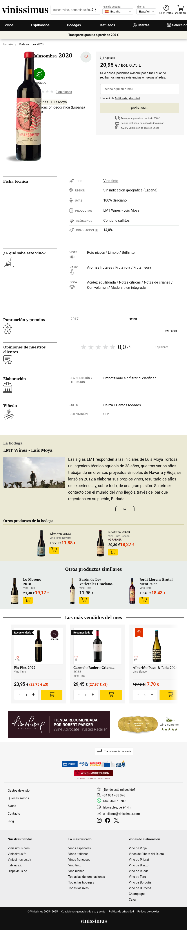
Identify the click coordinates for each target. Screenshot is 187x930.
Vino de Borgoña (140, 882)
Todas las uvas (78, 888)
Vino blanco (76, 871)
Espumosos (40, 25)
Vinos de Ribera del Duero (146, 854)
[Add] (51, 695)
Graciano (120, 200)
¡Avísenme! (140, 108)
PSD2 (69, 764)
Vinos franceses (79, 859)
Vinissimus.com (19, 848)
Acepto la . (120, 97)
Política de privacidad (127, 98)
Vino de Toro (137, 876)
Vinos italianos (78, 854)
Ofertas (141, 25)
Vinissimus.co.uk (19, 859)
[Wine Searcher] (148, 724)
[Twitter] (117, 821)
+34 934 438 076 (113, 795)
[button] (166, 10)
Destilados (106, 25)
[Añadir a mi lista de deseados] (85, 57)
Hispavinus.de (17, 871)
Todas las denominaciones (86, 876)
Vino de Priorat (139, 859)
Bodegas (74, 25)
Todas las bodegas (81, 882)
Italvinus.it (15, 865)
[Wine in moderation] (93, 775)
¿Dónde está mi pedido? (119, 789)
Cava (132, 899)
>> (124, 509)
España (8, 44)
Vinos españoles (79, 848)
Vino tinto (110, 181)
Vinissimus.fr (17, 854)
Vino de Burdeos (140, 888)
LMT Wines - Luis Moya (49, 102)
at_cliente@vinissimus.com (121, 814)
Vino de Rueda (139, 871)
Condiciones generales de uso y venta (83, 911)
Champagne (137, 894)
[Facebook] (108, 821)
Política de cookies (148, 911)
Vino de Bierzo (138, 865)
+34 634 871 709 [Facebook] (114, 801)
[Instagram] (100, 821)
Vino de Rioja (138, 848)
